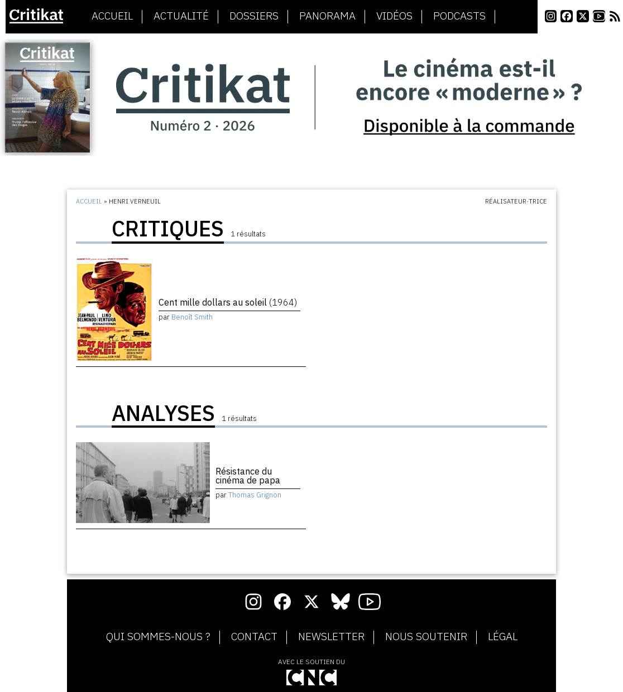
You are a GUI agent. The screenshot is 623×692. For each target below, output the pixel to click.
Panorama (327, 16)
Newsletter (331, 637)
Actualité (181, 16)
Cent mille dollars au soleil (228, 302)
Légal (502, 637)
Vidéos (394, 16)
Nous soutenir (426, 637)
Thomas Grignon (254, 495)
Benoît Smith (192, 317)
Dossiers (254, 16)
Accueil (112, 16)
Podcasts (459, 16)
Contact (254, 637)
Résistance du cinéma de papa (247, 476)
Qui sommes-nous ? (158, 637)
